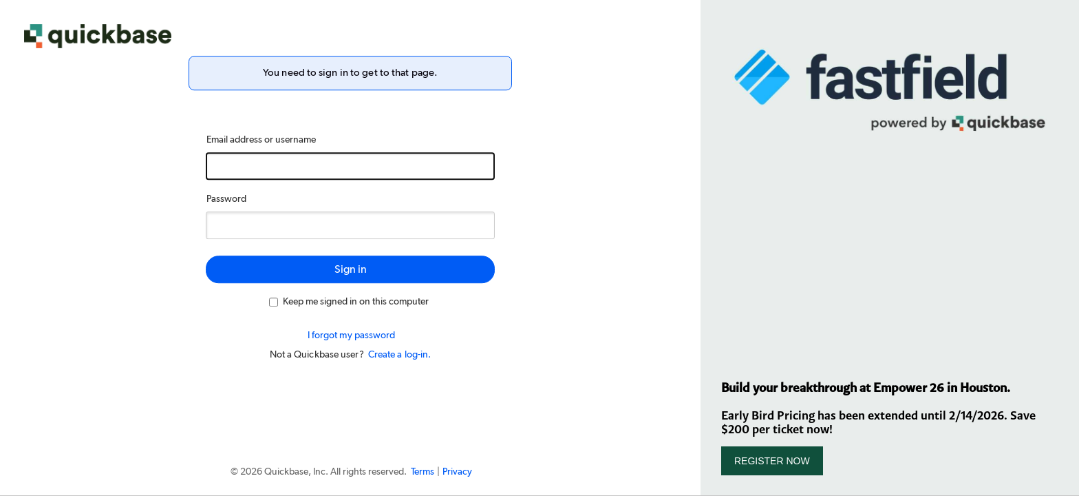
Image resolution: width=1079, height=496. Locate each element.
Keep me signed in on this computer (349, 302)
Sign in (350, 269)
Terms (422, 472)
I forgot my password (352, 335)
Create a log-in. (399, 355)
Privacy (457, 472)
